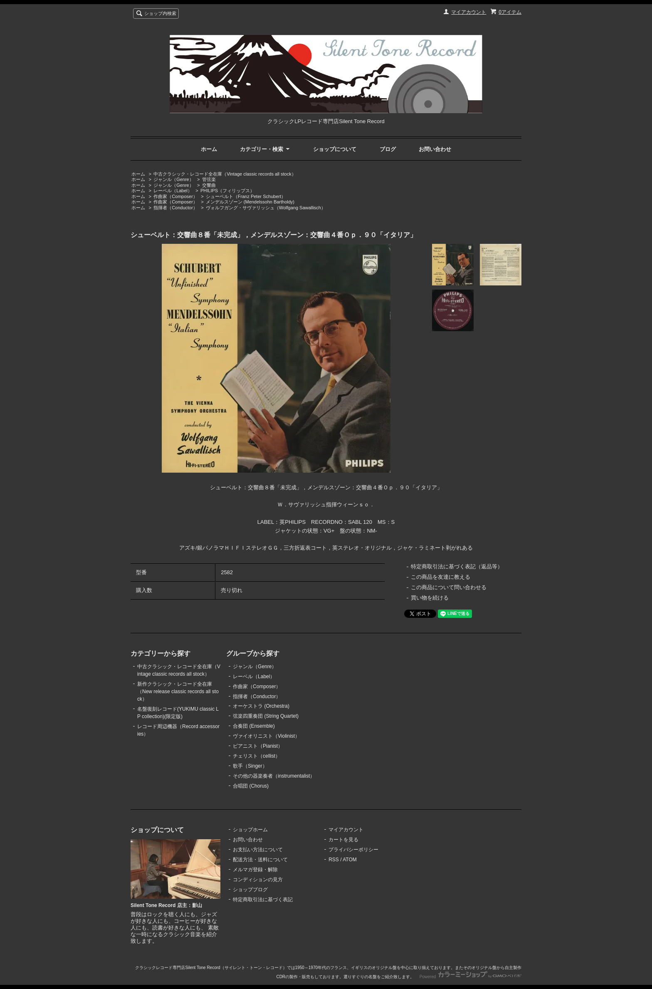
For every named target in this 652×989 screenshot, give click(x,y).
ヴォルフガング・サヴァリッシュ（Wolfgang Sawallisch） (266, 207)
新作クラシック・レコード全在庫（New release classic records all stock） (178, 691)
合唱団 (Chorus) (251, 786)
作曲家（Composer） (175, 196)
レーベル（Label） (172, 190)
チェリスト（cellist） (256, 756)
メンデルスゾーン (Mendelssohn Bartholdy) (250, 201)
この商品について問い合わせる (449, 587)
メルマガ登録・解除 (255, 870)
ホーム (209, 149)
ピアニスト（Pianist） (258, 746)
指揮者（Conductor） (175, 207)
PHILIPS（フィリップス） (227, 190)
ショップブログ (250, 889)
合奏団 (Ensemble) (254, 726)
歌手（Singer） (250, 766)
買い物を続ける (430, 598)
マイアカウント (468, 12)
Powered (470, 976)
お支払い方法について (258, 850)
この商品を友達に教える (440, 577)
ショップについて (334, 149)
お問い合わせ (435, 149)
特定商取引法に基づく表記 (263, 899)
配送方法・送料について (260, 860)
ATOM (350, 860)
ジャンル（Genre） (173, 179)
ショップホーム (250, 830)
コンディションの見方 (258, 879)
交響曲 (209, 185)
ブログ (388, 149)
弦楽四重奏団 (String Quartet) (266, 716)
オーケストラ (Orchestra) (261, 706)
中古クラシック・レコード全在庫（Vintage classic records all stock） (224, 173)
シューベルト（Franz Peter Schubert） (246, 196)
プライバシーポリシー (353, 850)
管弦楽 (209, 179)
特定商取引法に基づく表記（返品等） (457, 566)
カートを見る (343, 840)
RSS (333, 860)
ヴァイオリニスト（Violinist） (266, 736)
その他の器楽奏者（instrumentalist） (274, 776)
